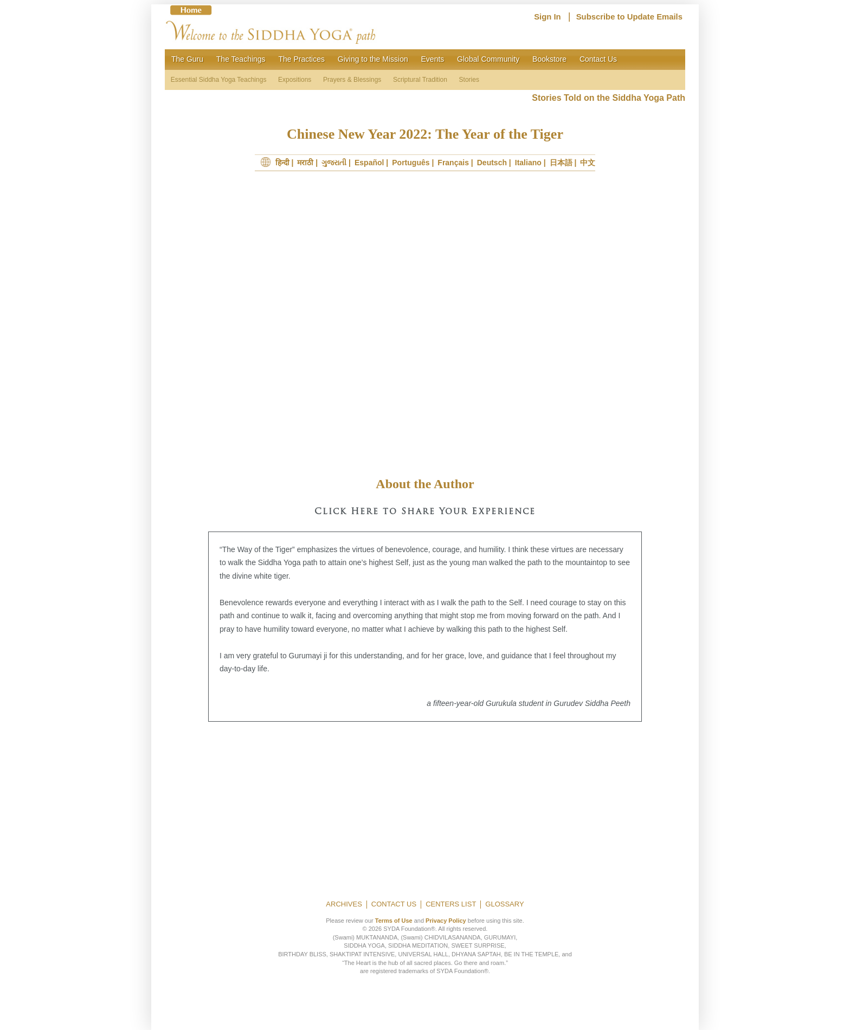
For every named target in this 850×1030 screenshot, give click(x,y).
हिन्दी (282, 162)
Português (410, 162)
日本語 (561, 162)
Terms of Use (394, 920)
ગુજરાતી (333, 162)
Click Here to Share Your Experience (425, 512)
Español (369, 162)
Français (453, 162)
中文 (587, 162)
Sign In (547, 16)
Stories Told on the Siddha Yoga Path (608, 97)
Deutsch (492, 162)
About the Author (425, 484)
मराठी (305, 162)
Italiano (528, 162)
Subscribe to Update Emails (629, 16)
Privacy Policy (446, 920)
